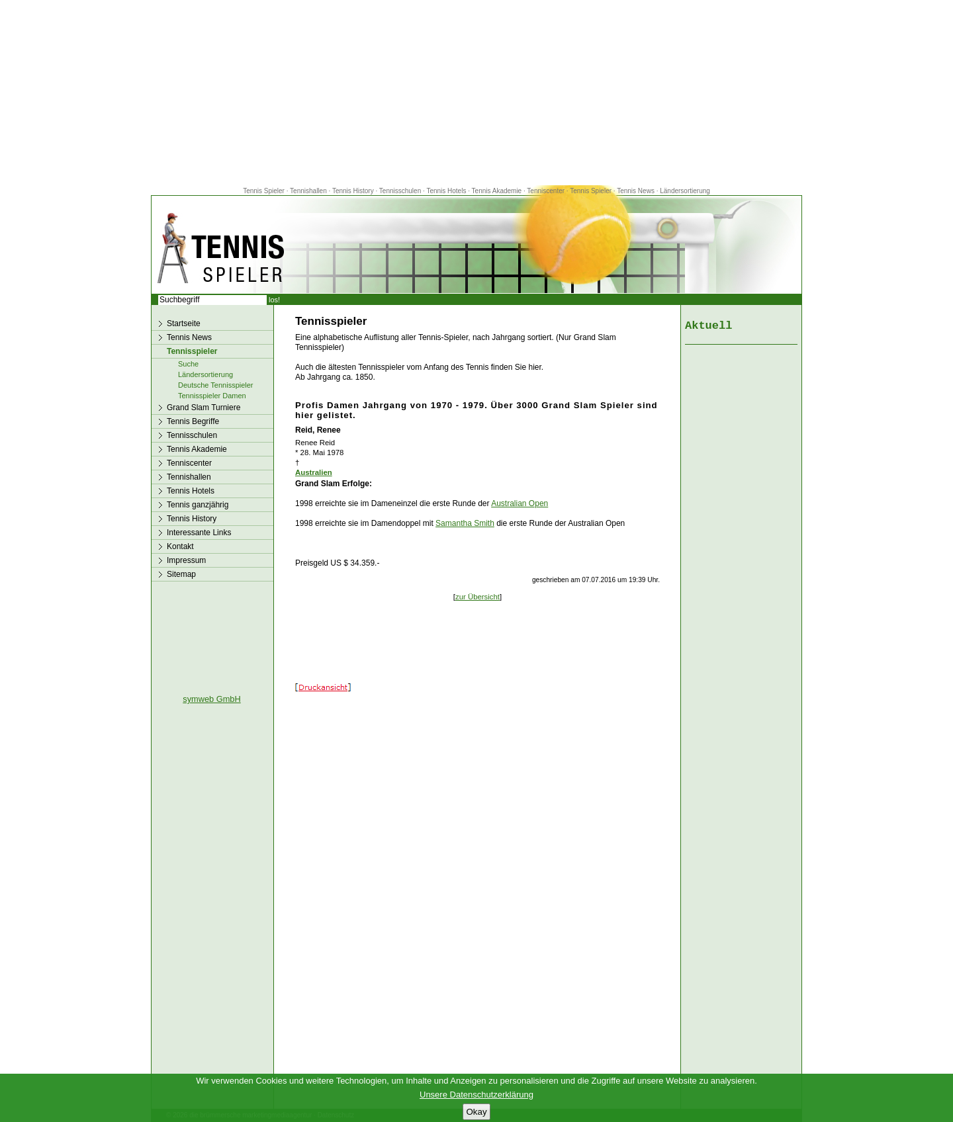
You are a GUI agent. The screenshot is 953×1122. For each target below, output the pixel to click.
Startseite (184, 323)
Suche (188, 364)
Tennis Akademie (497, 190)
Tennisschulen (400, 190)
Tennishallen (309, 190)
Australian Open (519, 503)
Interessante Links (199, 532)
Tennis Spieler (264, 190)
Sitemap (181, 574)
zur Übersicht (477, 597)
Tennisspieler (192, 351)
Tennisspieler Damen (212, 396)
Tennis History (353, 190)
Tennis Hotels (447, 190)
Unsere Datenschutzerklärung (476, 1095)
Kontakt (180, 546)
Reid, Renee (318, 430)
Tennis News (636, 190)
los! (274, 300)
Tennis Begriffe (193, 421)
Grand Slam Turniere (203, 407)
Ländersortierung (685, 190)
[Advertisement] (476, 92)
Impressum (186, 560)
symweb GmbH (211, 699)
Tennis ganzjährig (197, 504)
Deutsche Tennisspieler (215, 385)
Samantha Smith (464, 523)
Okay (476, 1112)
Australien (313, 472)
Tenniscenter (546, 190)
